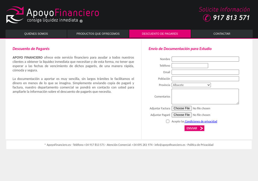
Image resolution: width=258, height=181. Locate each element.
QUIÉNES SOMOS (36, 33)
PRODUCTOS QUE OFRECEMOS (98, 33)
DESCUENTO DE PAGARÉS (160, 33)
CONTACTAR (221, 33)
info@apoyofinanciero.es (170, 145)
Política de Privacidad (200, 145)
